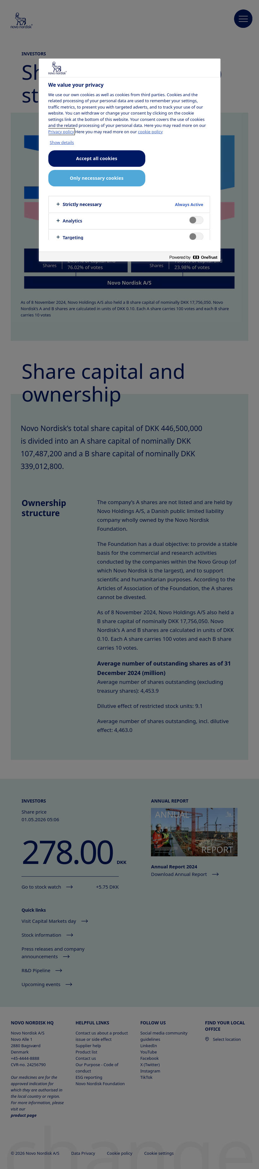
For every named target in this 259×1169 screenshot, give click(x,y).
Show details (62, 142)
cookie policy (150, 131)
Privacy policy (61, 131)
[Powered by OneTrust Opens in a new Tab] (193, 257)
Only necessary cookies (96, 178)
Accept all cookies (96, 158)
